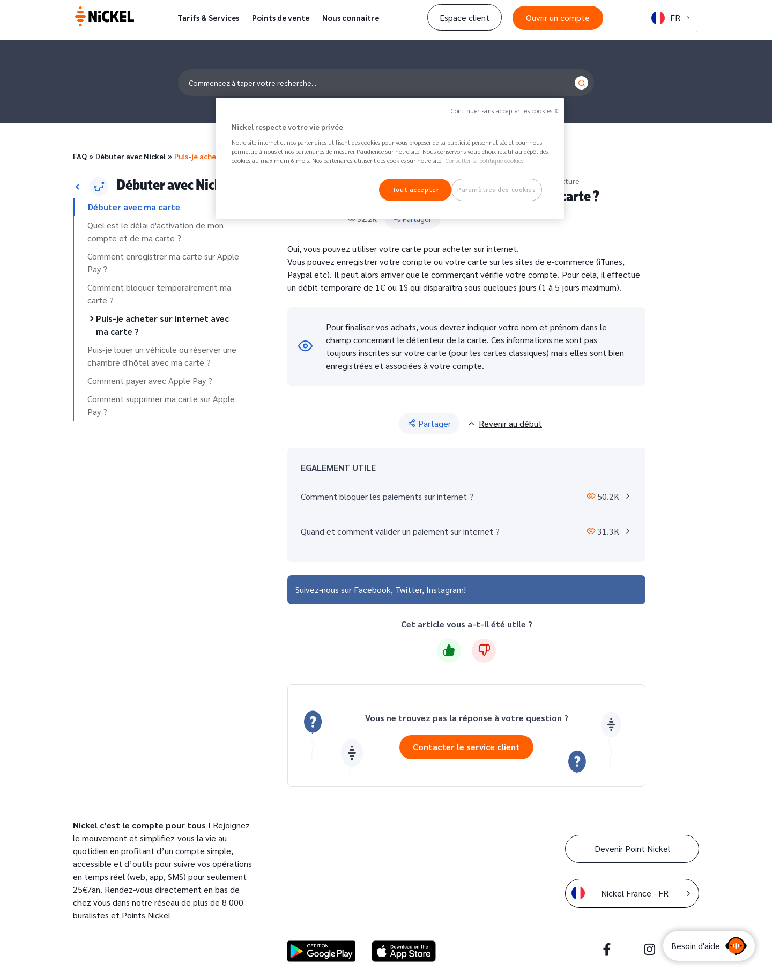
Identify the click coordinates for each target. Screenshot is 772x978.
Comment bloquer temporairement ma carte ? (159, 293)
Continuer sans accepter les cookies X (505, 111)
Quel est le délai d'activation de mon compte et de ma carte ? (155, 231)
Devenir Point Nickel (632, 848)
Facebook (372, 589)
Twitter (408, 589)
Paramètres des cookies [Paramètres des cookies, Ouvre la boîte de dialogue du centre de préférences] (496, 190)
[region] (390, 158)
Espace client (464, 17)
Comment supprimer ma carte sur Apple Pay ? (161, 405)
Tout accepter (415, 190)
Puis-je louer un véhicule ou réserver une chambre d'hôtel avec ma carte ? (161, 356)
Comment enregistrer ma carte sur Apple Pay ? (163, 262)
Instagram (445, 589)
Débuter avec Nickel (130, 156)
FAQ (80, 156)
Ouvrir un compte (558, 17)
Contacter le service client (466, 746)
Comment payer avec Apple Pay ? (149, 380)
